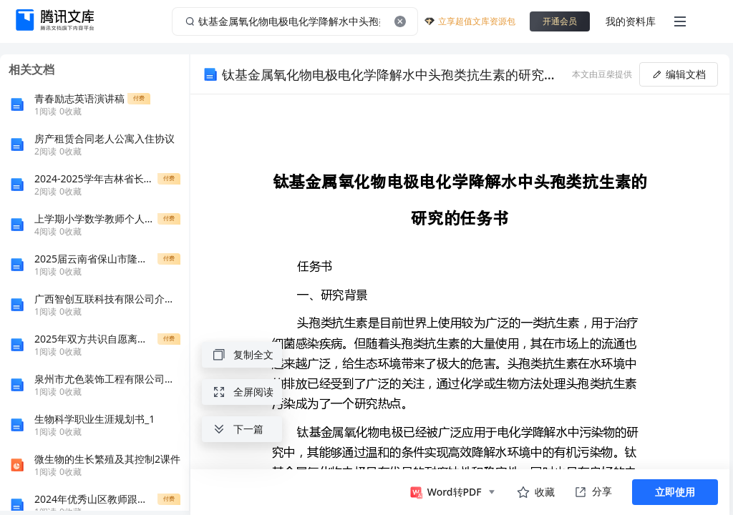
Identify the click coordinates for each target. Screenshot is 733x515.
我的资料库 (631, 21)
